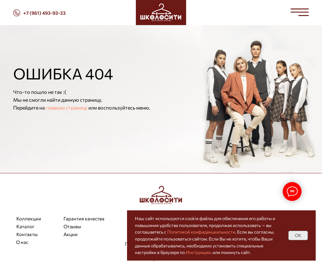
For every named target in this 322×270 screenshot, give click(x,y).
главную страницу (66, 108)
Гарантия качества (84, 218)
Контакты (27, 234)
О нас (22, 242)
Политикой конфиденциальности (201, 232)
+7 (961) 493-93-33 (44, 13)
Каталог (25, 226)
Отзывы (72, 226)
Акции (71, 234)
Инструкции (198, 252)
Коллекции (28, 218)
